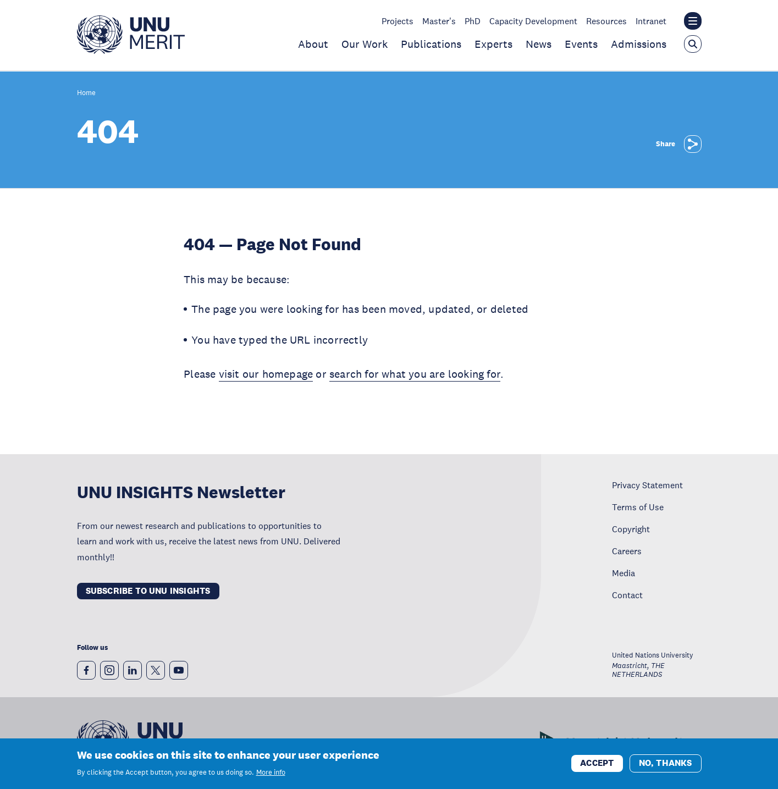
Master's (439, 20)
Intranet (651, 20)
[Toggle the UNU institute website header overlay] (693, 21)
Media (623, 572)
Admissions (638, 44)
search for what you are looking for (414, 373)
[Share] (693, 144)
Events (581, 44)
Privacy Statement (647, 484)
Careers (627, 550)
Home (86, 93)
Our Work (364, 44)
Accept (597, 764)
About (313, 44)
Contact (627, 594)
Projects (397, 20)
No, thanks (665, 764)
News (538, 44)
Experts (493, 44)
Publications (431, 44)
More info (270, 773)
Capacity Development (533, 20)
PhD (473, 20)
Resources (606, 20)
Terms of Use (638, 506)
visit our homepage (266, 373)
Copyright (631, 528)
